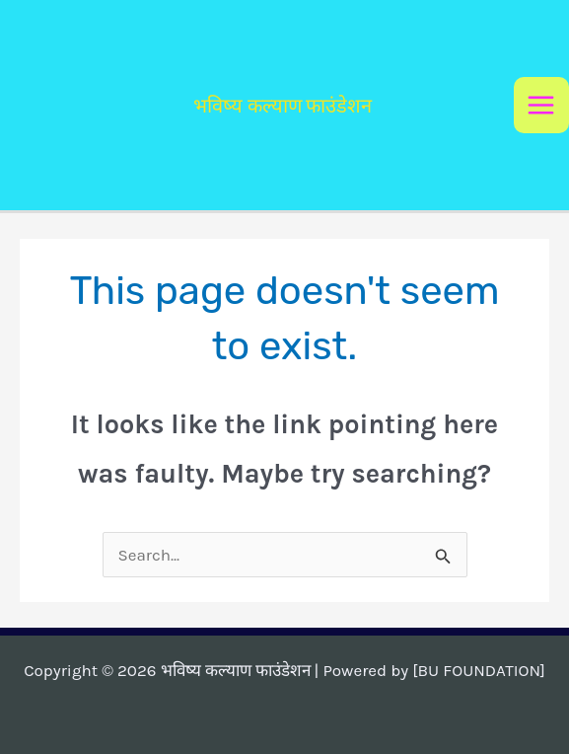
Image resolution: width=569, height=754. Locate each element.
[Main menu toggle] (542, 105)
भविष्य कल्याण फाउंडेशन (282, 105)
